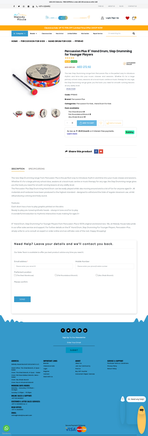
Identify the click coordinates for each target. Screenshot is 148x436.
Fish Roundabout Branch (79, 114)
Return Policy (112, 369)
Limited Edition (72, 33)
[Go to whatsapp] (6, 428)
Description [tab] (18, 169)
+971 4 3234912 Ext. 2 (19, 404)
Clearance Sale (47, 33)
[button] (134, 17)
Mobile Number (82, 261)
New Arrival (59, 33)
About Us (78, 363)
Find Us (77, 369)
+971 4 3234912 (43, 6)
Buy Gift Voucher (81, 371)
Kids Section (85, 33)
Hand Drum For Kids (60, 41)
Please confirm (21, 282)
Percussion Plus (78, 99)
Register (46, 371)
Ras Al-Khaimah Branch (24, 382)
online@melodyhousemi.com (21, 415)
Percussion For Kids (33, 41)
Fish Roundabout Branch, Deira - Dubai (25, 376)
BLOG (121, 6)
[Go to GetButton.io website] (6, 433)
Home (14, 41)
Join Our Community (82, 366)
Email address (21, 261)
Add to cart (88, 123)
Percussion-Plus (70, 224)
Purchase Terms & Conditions (118, 363)
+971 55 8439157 (17, 398)
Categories (18, 33)
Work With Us (48, 377)
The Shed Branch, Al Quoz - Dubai (25, 369)
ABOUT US (111, 6)
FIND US (100, 6)
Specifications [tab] (36, 169)
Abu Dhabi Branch (76, 117)
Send (22, 299)
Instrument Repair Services (85, 374)
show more (71, 89)
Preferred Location (22, 272)
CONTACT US (132, 6)
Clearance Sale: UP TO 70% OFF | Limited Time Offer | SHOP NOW (73, 28)
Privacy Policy (112, 366)
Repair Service (97, 33)
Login (45, 369)
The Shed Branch (76, 112)
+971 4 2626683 (17, 410)
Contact (46, 374)
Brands (32, 33)
